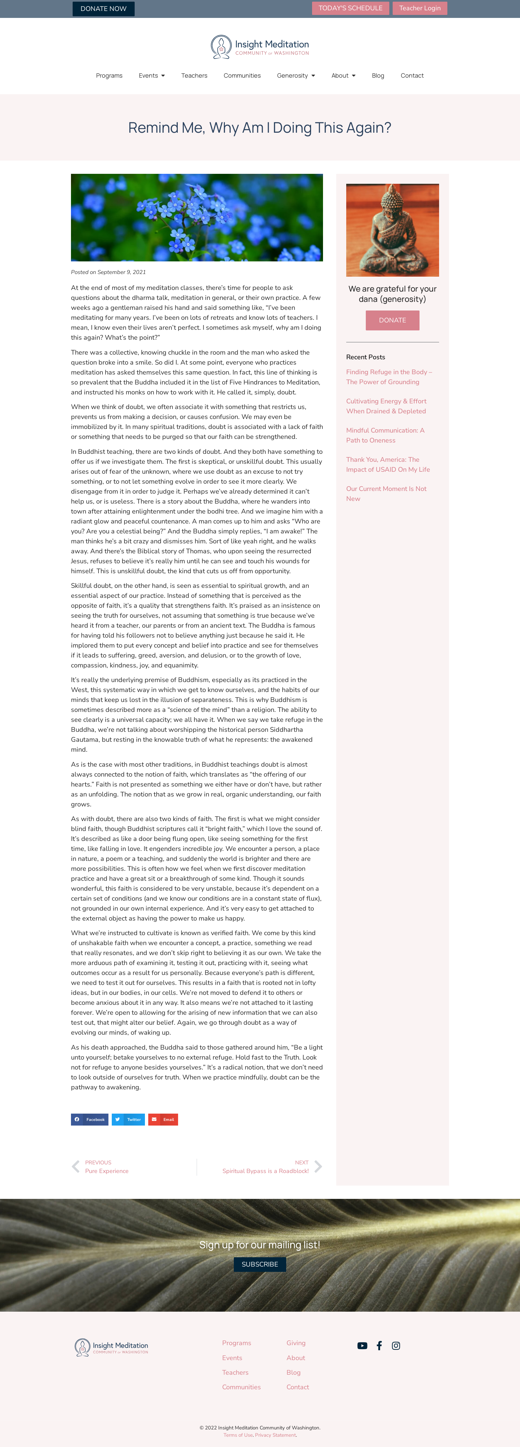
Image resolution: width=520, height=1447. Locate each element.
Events (152, 75)
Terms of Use (238, 1435)
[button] (89, 1120)
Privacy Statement (275, 1435)
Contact (412, 75)
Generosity (296, 75)
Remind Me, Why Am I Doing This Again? (260, 127)
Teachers (194, 75)
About (344, 75)
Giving (296, 1343)
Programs (109, 75)
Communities (242, 75)
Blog (378, 75)
